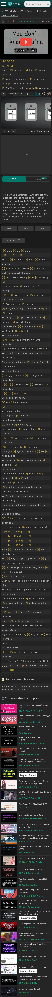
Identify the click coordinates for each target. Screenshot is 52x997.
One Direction (9, 15)
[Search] (47, 4)
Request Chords (28, 775)
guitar (7, 131)
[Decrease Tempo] (3, 94)
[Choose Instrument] (13, 131)
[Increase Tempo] (15, 94)
